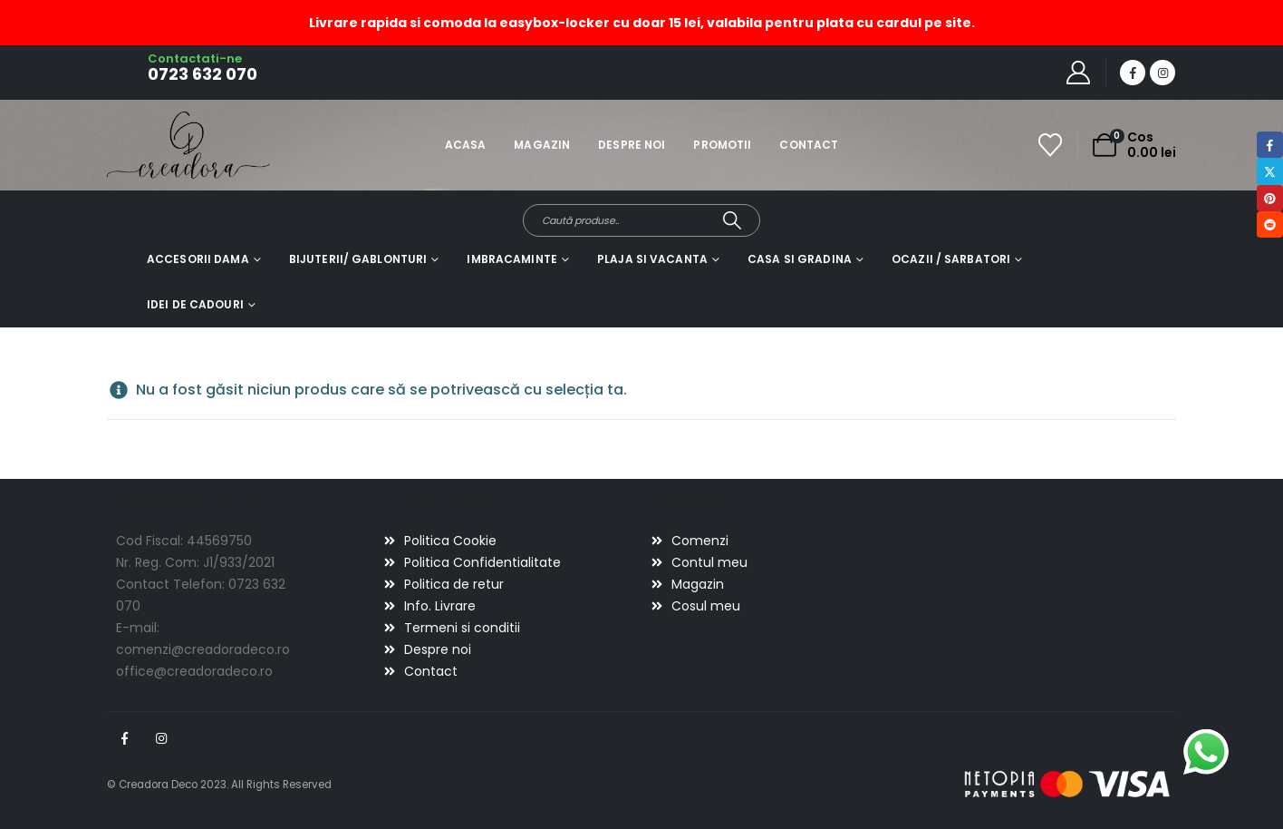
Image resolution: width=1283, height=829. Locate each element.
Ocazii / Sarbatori (951, 259)
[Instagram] (1162, 72)
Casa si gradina (800, 259)
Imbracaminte (511, 259)
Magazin (542, 144)
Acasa (466, 144)
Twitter (1270, 171)
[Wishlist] (1051, 145)
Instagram (161, 738)
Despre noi (631, 144)
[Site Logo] (157, 145)
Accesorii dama (198, 259)
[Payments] (1067, 783)
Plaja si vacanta (652, 259)
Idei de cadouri (195, 304)
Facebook (124, 738)
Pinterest (1270, 198)
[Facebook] (1132, 72)
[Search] (732, 220)
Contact (808, 144)
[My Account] (1079, 72)
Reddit (1270, 224)
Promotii (722, 144)
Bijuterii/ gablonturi (358, 259)
